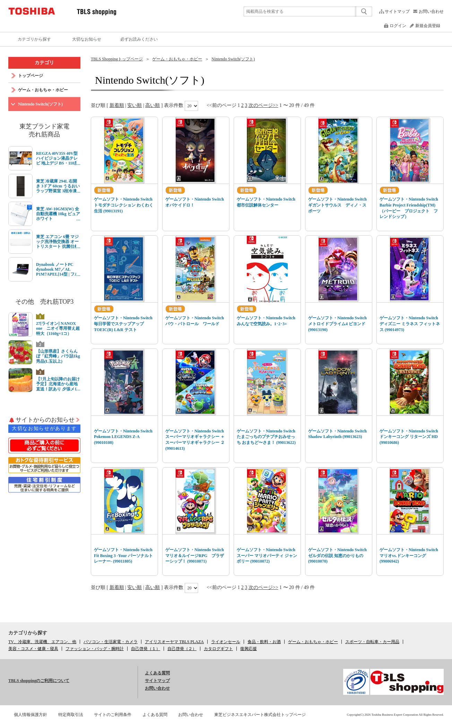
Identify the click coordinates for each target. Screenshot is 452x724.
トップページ (30, 75)
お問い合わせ (431, 11)
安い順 (134, 105)
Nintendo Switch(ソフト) (233, 59)
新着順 (117, 105)
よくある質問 (157, 673)
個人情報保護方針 (30, 714)
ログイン (398, 26)
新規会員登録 (427, 26)
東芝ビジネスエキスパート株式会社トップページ (260, 714)
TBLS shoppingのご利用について (38, 680)
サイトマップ (397, 11)
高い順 (152, 105)
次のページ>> (263, 105)
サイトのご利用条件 (112, 714)
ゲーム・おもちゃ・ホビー (177, 59)
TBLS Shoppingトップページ (117, 59)
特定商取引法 (70, 714)
